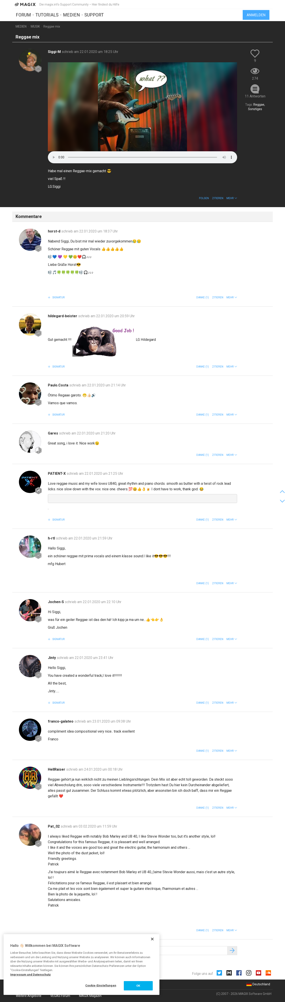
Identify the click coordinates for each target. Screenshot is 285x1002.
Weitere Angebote (28, 996)
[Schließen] (152, 939)
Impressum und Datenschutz (30, 974)
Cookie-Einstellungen (100, 985)
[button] (231, 198)
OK (138, 985)
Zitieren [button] (217, 198)
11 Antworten (255, 96)
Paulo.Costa (58, 385)
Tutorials (47, 15)
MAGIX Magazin (90, 996)
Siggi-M (55, 52)
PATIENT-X (57, 473)
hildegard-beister (63, 316)
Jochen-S (56, 602)
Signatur (58, 297)
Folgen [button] (204, 198)
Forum (23, 15)
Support (94, 15)
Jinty (52, 658)
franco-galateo (61, 721)
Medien (71, 15)
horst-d (54, 231)
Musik (35, 26)
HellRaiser (57, 769)
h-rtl (52, 538)
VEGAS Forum (60, 996)
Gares (53, 433)
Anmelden (256, 15)
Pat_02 (54, 826)
